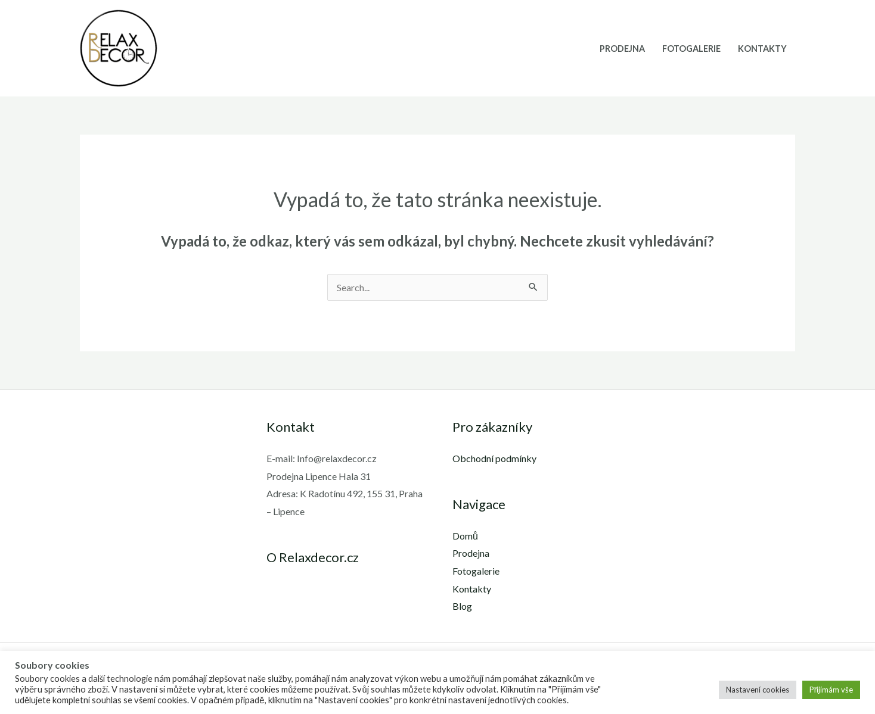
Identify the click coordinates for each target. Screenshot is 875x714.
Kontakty (762, 48)
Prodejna (622, 48)
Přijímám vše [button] (831, 689)
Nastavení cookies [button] (757, 689)
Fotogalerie (691, 48)
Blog (462, 606)
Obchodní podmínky (494, 458)
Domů (465, 535)
